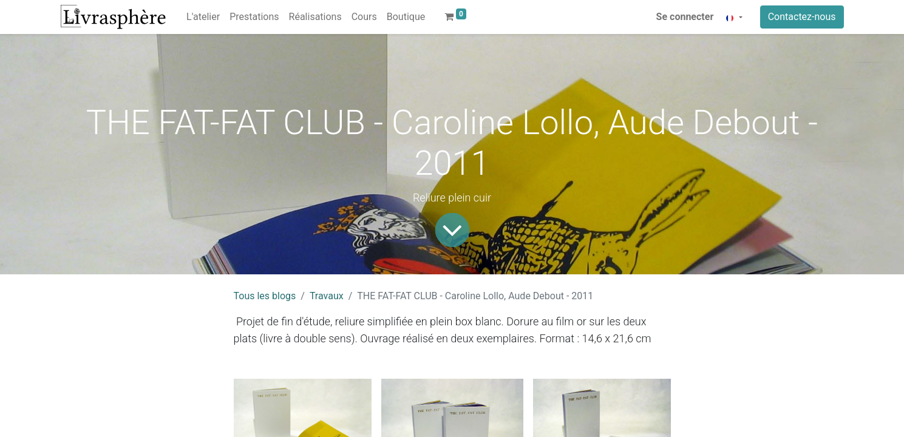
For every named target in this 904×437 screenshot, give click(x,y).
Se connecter (685, 16)
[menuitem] (203, 17)
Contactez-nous (802, 16)
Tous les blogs (265, 296)
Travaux (327, 296)
